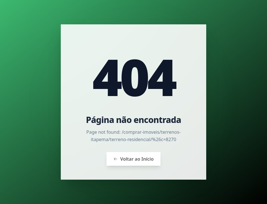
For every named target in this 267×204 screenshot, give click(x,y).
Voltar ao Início (133, 159)
